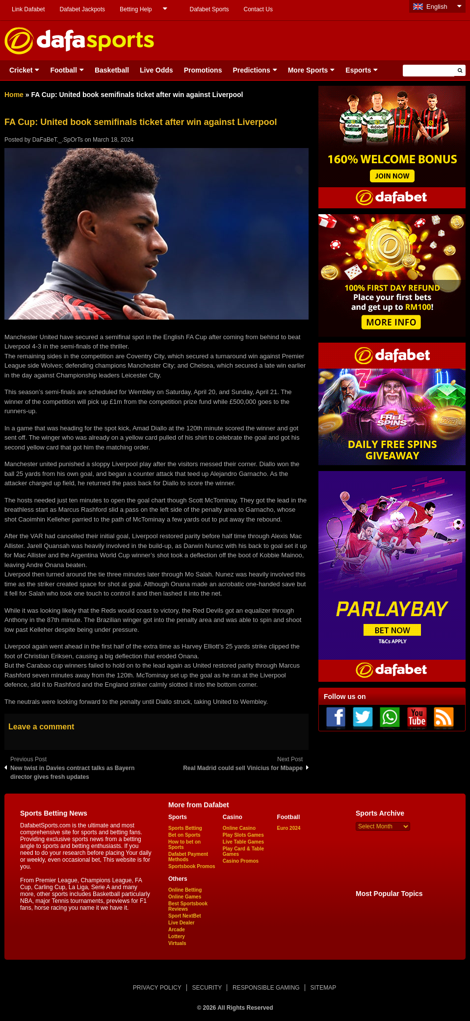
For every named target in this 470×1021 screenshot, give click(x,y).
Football (63, 70)
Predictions (251, 70)
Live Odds (156, 70)
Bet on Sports (184, 835)
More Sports (308, 70)
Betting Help (136, 9)
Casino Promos (241, 861)
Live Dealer (181, 922)
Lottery (176, 936)
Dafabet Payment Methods (188, 856)
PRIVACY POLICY (157, 987)
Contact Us (258, 9)
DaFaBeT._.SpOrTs (57, 139)
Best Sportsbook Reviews (188, 906)
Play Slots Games (243, 835)
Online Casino (239, 828)
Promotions (203, 70)
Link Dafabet (28, 9)
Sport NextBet (184, 916)
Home (14, 95)
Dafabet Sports (209, 9)
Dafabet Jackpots (82, 9)
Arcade (176, 929)
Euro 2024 (289, 828)
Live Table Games (243, 842)
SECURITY (207, 987)
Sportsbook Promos (191, 866)
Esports (358, 70)
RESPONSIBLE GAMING (266, 987)
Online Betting (185, 890)
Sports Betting (185, 828)
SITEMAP (323, 987)
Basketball (112, 70)
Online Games (184, 896)
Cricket (20, 70)
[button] (460, 70)
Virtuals (177, 943)
